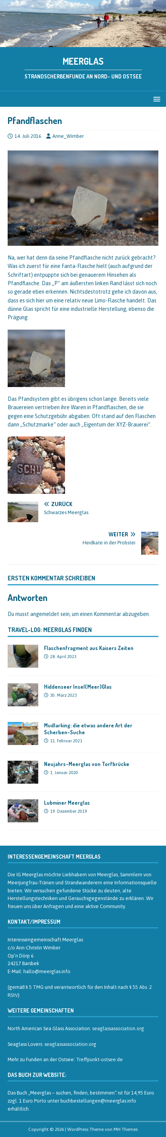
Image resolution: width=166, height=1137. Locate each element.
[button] (155, 98)
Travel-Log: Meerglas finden (50, 630)
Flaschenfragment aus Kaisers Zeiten (88, 648)
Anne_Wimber (68, 136)
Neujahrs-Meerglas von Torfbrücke (86, 764)
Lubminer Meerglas (67, 802)
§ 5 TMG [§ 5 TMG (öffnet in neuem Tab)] (35, 987)
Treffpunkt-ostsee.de (99, 1059)
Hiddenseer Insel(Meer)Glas (78, 686)
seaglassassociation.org (118, 1028)
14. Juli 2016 (28, 136)
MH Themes (126, 1129)
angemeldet (44, 614)
